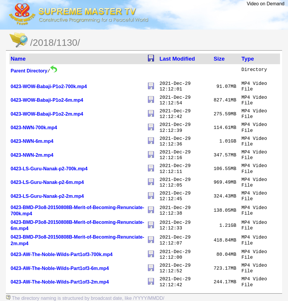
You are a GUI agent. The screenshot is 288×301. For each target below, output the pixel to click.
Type (247, 59)
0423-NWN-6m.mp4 (32, 141)
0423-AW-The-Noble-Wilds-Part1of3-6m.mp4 (60, 268)
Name (18, 59)
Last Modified (177, 59)
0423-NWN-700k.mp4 (34, 127)
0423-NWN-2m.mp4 (32, 155)
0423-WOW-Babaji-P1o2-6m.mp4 (47, 100)
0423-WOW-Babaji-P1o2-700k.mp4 (49, 86)
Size (219, 59)
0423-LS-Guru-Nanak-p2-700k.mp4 (49, 168)
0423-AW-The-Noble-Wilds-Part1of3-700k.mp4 (61, 254)
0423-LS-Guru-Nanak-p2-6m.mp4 (47, 182)
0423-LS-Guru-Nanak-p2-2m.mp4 (47, 196)
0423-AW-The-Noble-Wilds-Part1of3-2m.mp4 (60, 281)
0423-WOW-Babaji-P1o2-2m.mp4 (47, 113)
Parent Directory (29, 70)
